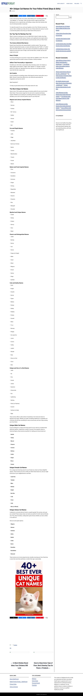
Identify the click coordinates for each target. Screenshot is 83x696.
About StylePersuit (14, 679)
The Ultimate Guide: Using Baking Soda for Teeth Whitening (63, 66)
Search (57, 14)
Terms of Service (14, 686)
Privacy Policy (13, 684)
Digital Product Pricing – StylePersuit (18, 681)
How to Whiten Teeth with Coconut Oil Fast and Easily (63, 108)
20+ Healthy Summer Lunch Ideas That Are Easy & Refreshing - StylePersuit (64, 83)
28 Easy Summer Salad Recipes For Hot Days (63, 86)
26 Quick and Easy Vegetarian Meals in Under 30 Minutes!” (64, 75)
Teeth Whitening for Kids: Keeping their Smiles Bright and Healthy (63, 94)
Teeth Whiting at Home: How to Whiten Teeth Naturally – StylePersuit (63, 62)
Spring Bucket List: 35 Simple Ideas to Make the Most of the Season (63, 28)
